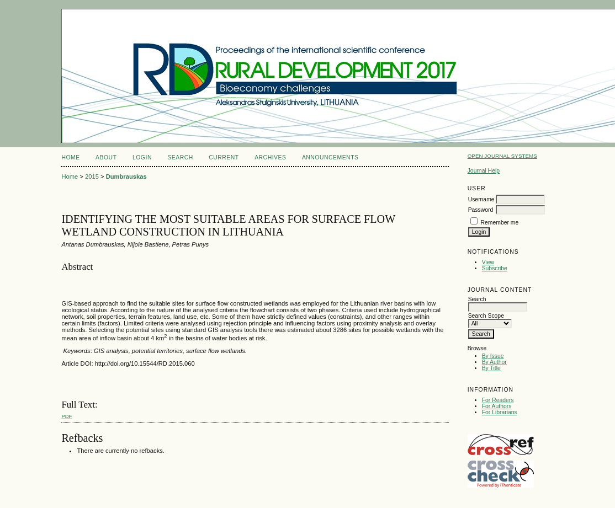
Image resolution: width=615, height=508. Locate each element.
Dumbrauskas (126, 176)
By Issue (493, 356)
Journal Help (484, 171)
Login (142, 157)
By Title (491, 368)
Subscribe (494, 268)
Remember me (500, 223)
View (488, 262)
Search (180, 157)
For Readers (498, 400)
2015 (92, 176)
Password (481, 210)
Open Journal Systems (502, 156)
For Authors (497, 406)
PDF (66, 416)
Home (70, 157)
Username (481, 199)
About (106, 157)
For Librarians (499, 412)
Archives (270, 157)
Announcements (330, 157)
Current (223, 157)
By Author (494, 362)
